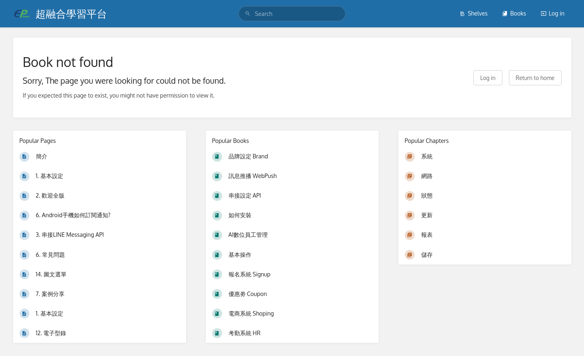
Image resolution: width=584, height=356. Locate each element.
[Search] (248, 13)
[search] (292, 13)
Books (514, 13)
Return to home (535, 77)
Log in (552, 13)
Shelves (474, 13)
